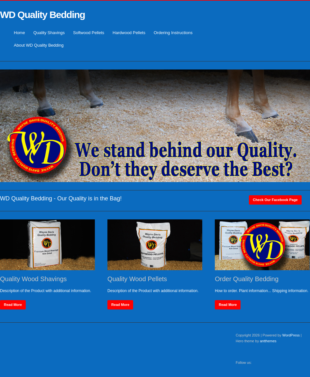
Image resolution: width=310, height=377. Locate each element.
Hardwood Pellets (129, 32)
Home (19, 32)
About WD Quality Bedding (39, 45)
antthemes (268, 341)
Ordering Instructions (173, 32)
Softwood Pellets (88, 32)
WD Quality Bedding (42, 14)
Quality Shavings (49, 32)
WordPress (291, 335)
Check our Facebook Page (275, 200)
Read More (13, 305)
